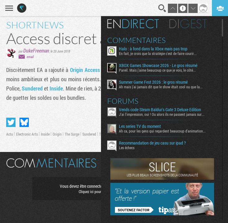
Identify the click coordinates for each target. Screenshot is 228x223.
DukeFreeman (36, 50)
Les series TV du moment (140, 126)
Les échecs (126, 147)
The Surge (72, 134)
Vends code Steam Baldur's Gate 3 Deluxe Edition (160, 109)
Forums (122, 101)
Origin (57, 134)
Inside (56, 88)
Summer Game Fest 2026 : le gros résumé (153, 82)
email (30, 56)
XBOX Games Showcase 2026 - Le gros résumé (158, 65)
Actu (9, 134)
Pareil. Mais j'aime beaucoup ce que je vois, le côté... (157, 70)
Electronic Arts (27, 134)
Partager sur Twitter (10, 122)
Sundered (32, 88)
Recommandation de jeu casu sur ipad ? (152, 143)
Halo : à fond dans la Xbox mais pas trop (153, 48)
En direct (133, 23)
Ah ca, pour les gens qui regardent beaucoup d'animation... (162, 131)
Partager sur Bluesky (24, 122)
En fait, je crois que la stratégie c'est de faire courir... (158, 53)
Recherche (162, 8)
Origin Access (85, 70)
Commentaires (136, 40)
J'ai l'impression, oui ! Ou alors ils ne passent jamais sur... (161, 114)
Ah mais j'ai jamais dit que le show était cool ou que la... (161, 87)
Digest (188, 23)
